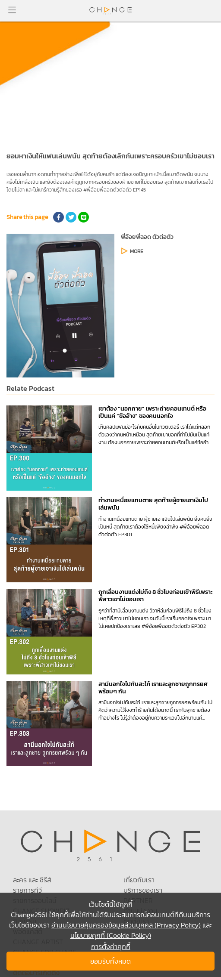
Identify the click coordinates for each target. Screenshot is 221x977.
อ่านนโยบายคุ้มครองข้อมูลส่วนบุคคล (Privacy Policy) (126, 925)
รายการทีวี (27, 890)
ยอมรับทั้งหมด (110, 961)
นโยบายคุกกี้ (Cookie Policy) (110, 935)
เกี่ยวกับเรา (139, 880)
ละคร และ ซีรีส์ (32, 880)
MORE (136, 251)
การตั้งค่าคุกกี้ (110, 946)
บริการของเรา (142, 890)
